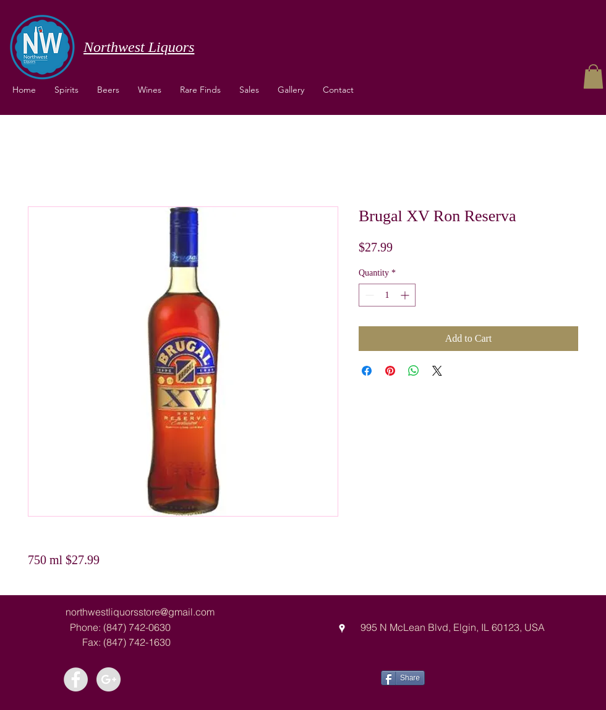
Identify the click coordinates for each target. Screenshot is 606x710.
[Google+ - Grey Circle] (108, 679)
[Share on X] (437, 370)
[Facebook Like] (471, 676)
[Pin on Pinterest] (390, 370)
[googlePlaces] (342, 628)
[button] (150, 89)
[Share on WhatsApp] (413, 370)
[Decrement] (368, 295)
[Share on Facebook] (366, 370)
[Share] (403, 677)
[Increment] (406, 295)
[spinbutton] (387, 295)
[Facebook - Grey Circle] (76, 679)
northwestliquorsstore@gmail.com (140, 612)
